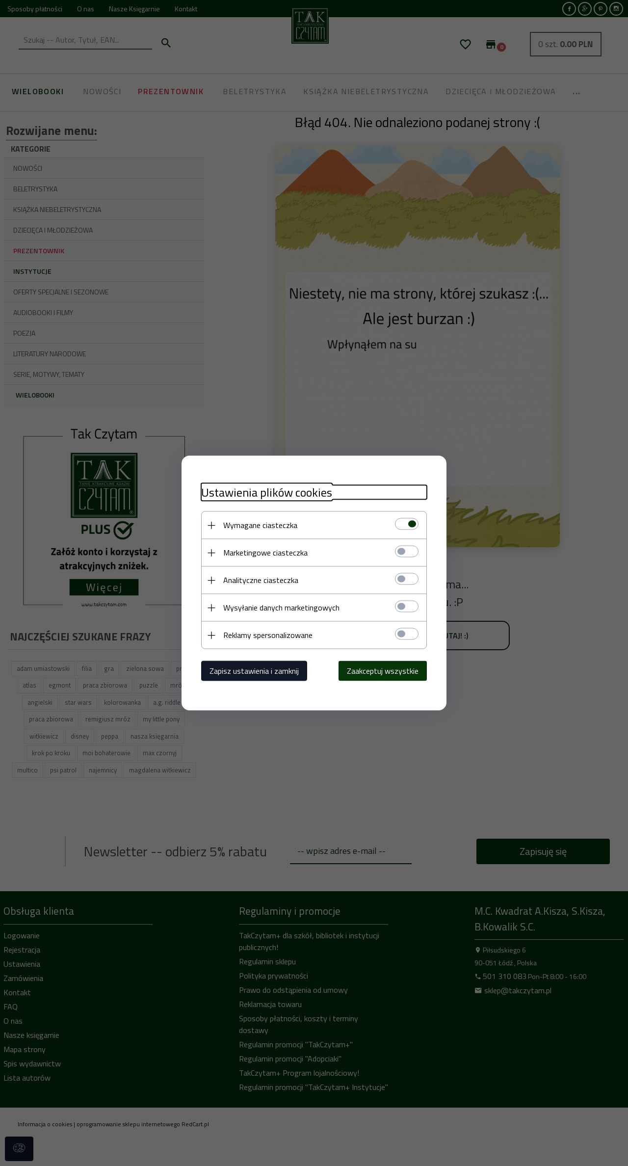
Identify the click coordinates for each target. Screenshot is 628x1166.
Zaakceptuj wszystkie (383, 671)
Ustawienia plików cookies (266, 492)
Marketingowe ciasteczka (265, 552)
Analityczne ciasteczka (260, 580)
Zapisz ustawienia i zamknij (254, 671)
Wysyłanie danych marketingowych (281, 607)
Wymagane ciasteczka (260, 525)
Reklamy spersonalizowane (268, 635)
